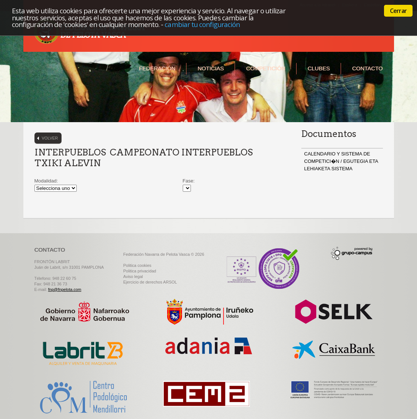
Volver (50, 138)
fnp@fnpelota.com (64, 289)
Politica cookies (137, 265)
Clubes (319, 68)
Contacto (367, 68)
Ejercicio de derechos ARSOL (150, 282)
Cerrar (398, 11)
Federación (157, 68)
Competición (265, 68)
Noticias (211, 68)
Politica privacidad (139, 271)
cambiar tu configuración (202, 24)
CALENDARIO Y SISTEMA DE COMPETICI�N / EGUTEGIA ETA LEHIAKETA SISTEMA (341, 161)
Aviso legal (133, 276)
